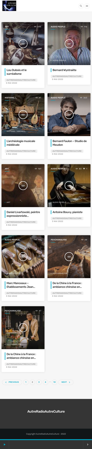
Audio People (58, 27)
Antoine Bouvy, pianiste (67, 212)
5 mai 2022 (11, 83)
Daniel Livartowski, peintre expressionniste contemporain (23, 215)
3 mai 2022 (11, 225)
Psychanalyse (59, 240)
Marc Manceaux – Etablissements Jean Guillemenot (20, 286)
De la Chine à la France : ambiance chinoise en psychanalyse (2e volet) (21, 357)
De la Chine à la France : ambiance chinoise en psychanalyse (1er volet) (68, 286)
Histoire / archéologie (12, 98)
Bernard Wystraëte (64, 70)
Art (7, 27)
